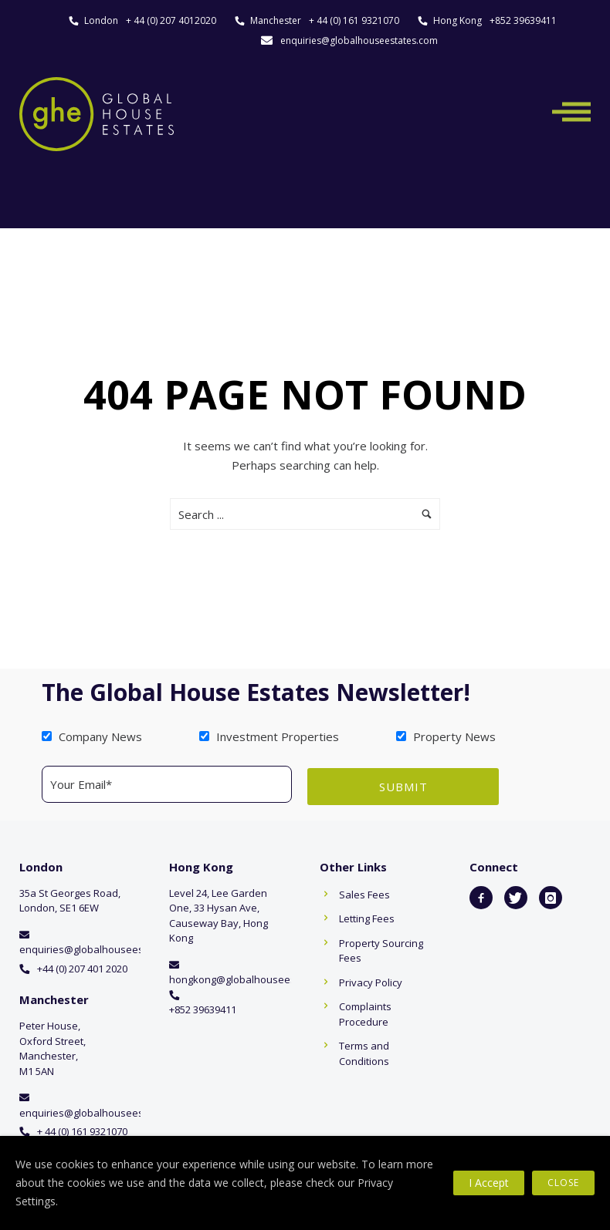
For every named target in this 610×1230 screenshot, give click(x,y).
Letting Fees (367, 917)
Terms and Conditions (364, 1052)
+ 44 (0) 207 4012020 (171, 20)
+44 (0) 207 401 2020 (82, 966)
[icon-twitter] (515, 895)
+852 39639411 (523, 20)
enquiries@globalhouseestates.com (359, 40)
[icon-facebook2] (481, 895)
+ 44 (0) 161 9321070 (354, 20)
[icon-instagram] (550, 895)
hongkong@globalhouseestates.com (255, 978)
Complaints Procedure (365, 1012)
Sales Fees (364, 892)
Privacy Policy (370, 980)
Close (563, 1182)
